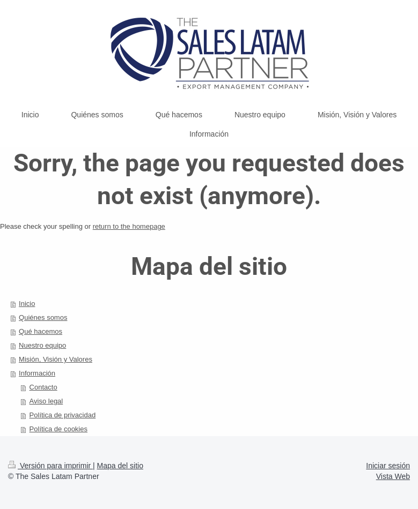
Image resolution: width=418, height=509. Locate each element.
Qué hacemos (40, 331)
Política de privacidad (63, 415)
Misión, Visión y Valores (55, 359)
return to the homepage (129, 226)
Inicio (27, 304)
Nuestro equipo (42, 345)
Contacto (43, 387)
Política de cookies (58, 429)
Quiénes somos (43, 317)
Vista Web (393, 476)
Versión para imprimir (50, 465)
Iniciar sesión (388, 465)
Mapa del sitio (120, 465)
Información (37, 373)
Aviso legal (46, 401)
